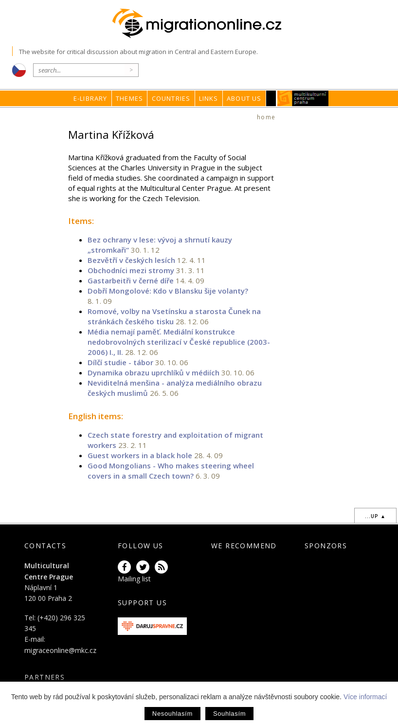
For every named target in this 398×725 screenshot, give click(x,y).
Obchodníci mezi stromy (131, 270)
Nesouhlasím (172, 713)
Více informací (365, 697)
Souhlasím (229, 713)
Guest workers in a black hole (140, 455)
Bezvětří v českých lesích (131, 260)
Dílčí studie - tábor (120, 362)
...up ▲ (375, 516)
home (266, 117)
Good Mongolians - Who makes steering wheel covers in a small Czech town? (171, 471)
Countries (171, 98)
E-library (90, 98)
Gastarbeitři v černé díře (131, 280)
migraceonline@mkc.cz (60, 650)
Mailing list (134, 578)
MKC (303, 98)
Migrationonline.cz (199, 23)
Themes (129, 98)
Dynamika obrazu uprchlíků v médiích (153, 372)
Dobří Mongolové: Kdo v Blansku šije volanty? (168, 291)
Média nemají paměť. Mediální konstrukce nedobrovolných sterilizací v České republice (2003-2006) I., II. (179, 342)
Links (208, 98)
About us (244, 98)
